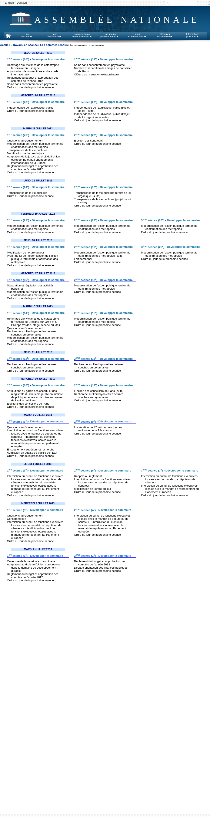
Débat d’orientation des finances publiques (100, 567)
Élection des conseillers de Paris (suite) (99, 390)
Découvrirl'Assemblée (165, 35)
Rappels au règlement (88, 476)
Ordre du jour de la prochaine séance (30, 87)
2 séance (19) (85, 247)
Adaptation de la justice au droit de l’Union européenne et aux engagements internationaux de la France (33, 159)
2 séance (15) (85, 313)
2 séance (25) (85, 187)
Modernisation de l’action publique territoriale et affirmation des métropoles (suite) (102, 254)
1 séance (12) (18, 358)
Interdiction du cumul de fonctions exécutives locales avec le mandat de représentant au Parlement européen (170, 489)
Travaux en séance (25, 45)
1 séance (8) (17, 421)
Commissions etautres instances (82, 35)
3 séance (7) (152, 470)
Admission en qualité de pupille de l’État (32, 452)
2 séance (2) (85, 555)
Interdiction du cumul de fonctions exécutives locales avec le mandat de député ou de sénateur (102, 482)
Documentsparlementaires (109, 35)
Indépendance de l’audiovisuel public (30, 107)
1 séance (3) (17, 510)
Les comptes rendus (54, 45)
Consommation (16, 518)
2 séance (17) (85, 280)
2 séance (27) (85, 135)
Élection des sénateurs (88, 140)
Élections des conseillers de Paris (28, 403)
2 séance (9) (85, 421)
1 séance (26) (18, 135)
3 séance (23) (152, 220)
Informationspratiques (192, 35)
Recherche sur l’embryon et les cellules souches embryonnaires (31, 333)
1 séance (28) (18, 102)
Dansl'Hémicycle (54, 35)
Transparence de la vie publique (27, 150)
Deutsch (22, 2)
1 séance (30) (18, 59)
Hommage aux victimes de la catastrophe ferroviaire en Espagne (33, 66)
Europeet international (137, 35)
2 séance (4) (85, 510)
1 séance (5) (17, 470)
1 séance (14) (18, 313)
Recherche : (168, 3)
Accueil (5, 45)
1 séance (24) (18, 187)
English (9, 2)
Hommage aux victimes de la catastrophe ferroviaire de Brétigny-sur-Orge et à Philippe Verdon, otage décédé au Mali (33, 322)
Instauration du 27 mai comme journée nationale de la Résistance (98, 429)
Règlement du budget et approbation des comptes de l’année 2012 (33, 79)
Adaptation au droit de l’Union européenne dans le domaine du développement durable (33, 567)
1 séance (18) (18, 247)
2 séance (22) (85, 220)
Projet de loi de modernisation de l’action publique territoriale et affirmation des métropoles (32, 259)
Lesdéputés (26, 35)
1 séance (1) (17, 555)
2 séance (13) (85, 358)
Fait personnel (83, 259)
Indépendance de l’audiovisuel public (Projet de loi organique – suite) (102, 115)
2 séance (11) (85, 385)
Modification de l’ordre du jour (25, 153)
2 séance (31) (85, 59)
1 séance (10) (18, 385)
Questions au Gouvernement (25, 140)
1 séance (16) (18, 280)
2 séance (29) (85, 102)
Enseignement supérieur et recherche (30, 449)
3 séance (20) (152, 247)
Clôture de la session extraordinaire (96, 74)
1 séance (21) (18, 220)
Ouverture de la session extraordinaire (31, 561)
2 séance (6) (85, 470)
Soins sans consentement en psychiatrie (32, 84)
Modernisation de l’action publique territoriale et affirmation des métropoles (35, 145)
